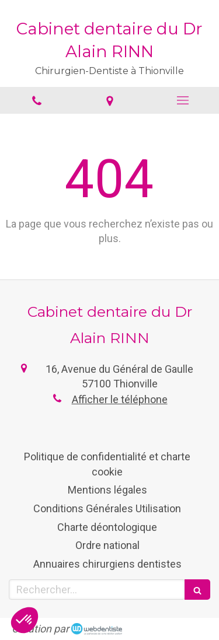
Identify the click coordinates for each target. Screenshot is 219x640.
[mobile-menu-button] (182, 100)
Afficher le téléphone (120, 399)
